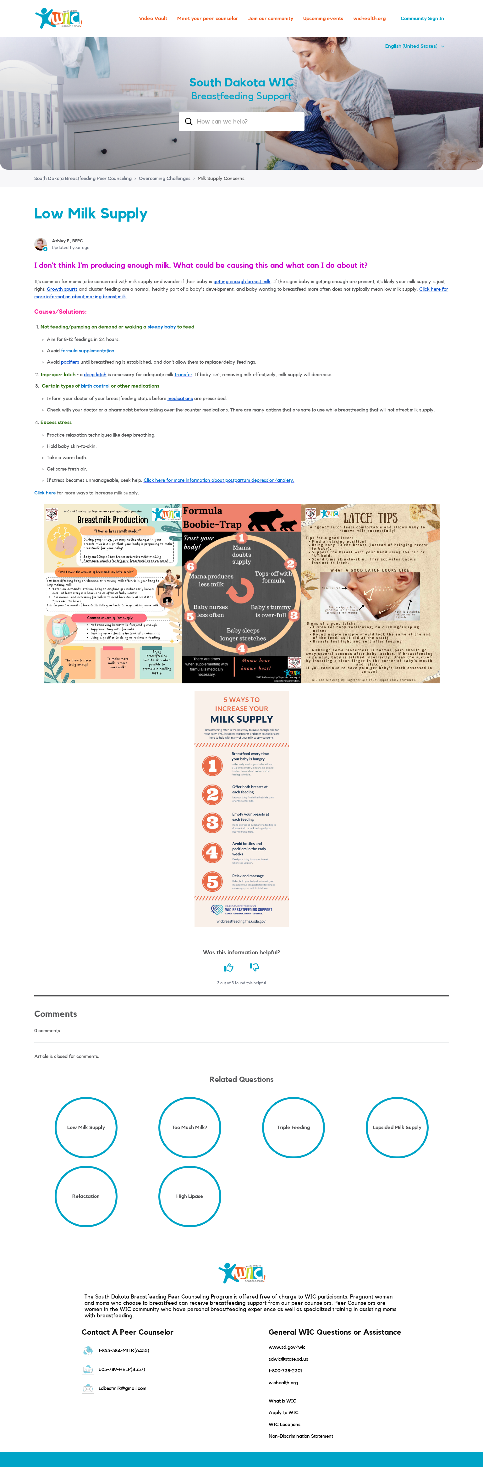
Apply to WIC (284, 1412)
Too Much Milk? (189, 1127)
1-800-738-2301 (285, 1370)
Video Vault (153, 18)
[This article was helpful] (229, 968)
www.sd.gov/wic (287, 1347)
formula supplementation (87, 350)
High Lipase (189, 1196)
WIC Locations (284, 1424)
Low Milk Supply (86, 1127)
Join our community (270, 18)
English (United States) (412, 46)
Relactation (86, 1196)
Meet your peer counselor (207, 18)
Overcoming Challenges (164, 178)
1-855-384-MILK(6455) (115, 1350)
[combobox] (242, 121)
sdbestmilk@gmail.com (114, 1388)
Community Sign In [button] (422, 18)
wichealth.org (369, 18)
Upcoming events (323, 18)
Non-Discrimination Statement (301, 1436)
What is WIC (282, 1401)
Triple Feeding (293, 1127)
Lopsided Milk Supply (397, 1127)
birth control (95, 386)
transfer (183, 374)
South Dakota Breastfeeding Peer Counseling (83, 178)
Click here (45, 492)
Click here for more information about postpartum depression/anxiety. (219, 480)
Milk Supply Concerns (221, 178)
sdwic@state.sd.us (288, 1359)
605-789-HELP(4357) (113, 1369)
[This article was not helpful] (254, 968)
